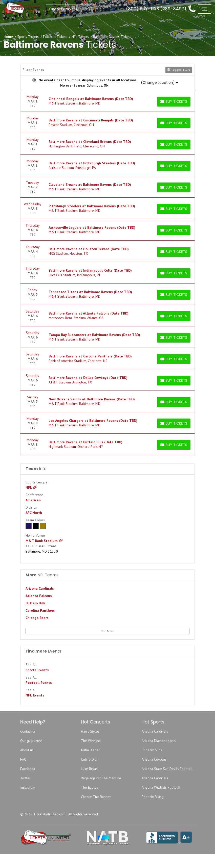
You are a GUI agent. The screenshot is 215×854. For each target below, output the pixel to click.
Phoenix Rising (153, 796)
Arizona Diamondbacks (159, 740)
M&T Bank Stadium (44, 540)
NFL (31, 487)
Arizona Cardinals (40, 588)
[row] (107, 101)
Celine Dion (89, 759)
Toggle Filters (178, 70)
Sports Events (37, 670)
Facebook (27, 768)
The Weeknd (90, 740)
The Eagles (89, 787)
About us (26, 750)
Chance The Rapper (96, 796)
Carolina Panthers (40, 610)
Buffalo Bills (36, 603)
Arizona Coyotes (154, 759)
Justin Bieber (90, 750)
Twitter (25, 778)
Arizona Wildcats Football (161, 787)
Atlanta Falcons (39, 595)
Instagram (27, 787)
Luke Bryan (89, 768)
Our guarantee (31, 740)
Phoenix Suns (152, 750)
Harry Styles (90, 731)
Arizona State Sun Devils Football (167, 768)
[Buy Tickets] (173, 102)
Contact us (28, 731)
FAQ (23, 759)
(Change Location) (159, 82)
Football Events (39, 682)
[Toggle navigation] (204, 8)
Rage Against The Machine (101, 778)
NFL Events (35, 695)
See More (107, 631)
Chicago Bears (37, 617)
